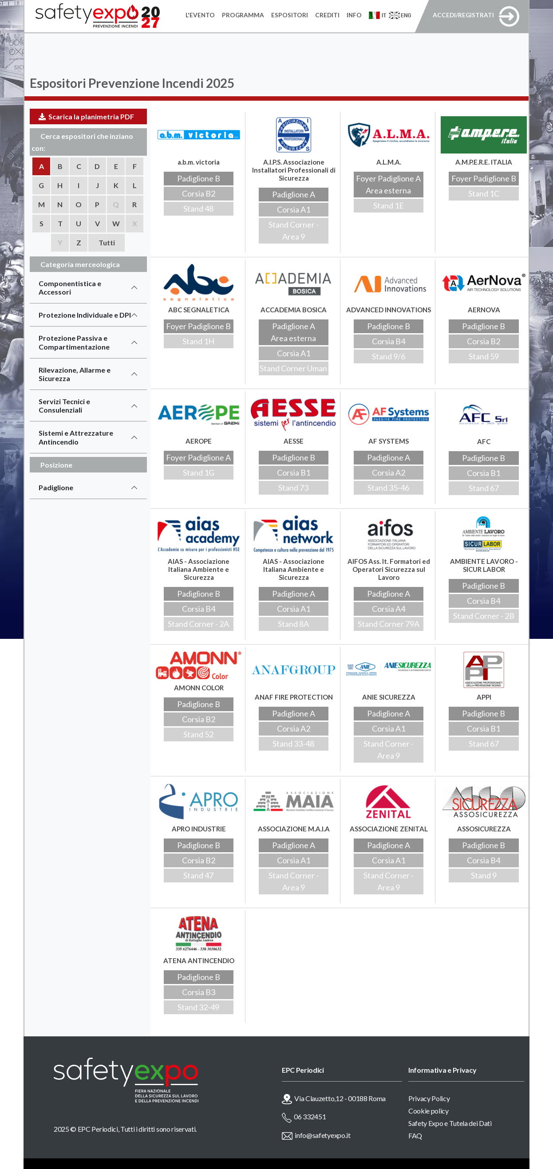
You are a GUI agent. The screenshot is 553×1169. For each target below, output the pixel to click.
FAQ (415, 1135)
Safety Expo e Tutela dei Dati (450, 1123)
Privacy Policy (429, 1098)
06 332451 (310, 1116)
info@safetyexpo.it (322, 1135)
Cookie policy (428, 1110)
